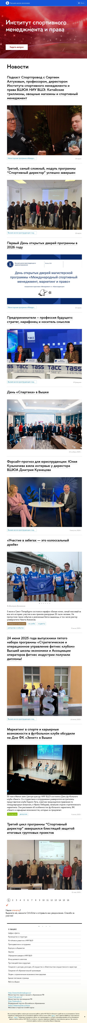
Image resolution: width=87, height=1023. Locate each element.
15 (64, 900)
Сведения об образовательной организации (24, 970)
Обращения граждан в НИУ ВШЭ (20, 955)
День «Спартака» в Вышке (28, 392)
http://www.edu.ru (14, 1001)
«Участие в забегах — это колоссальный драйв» (38, 542)
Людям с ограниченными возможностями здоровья (27, 974)
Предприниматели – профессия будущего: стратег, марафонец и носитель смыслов (40, 319)
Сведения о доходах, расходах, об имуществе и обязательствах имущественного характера (42, 967)
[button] (9, 576)
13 (56, 900)
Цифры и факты (14, 933)
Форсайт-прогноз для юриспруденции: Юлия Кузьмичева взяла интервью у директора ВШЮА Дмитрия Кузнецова (42, 465)
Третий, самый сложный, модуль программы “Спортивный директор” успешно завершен (41, 170)
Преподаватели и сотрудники (19, 944)
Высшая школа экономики (20, 3)
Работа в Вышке (13, 982)
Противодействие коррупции (19, 963)
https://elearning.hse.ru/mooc (19, 1005)
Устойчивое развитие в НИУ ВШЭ (20, 940)
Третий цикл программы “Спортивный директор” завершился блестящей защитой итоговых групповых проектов (40, 828)
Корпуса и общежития (16, 948)
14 (60, 900)
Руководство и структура (17, 937)
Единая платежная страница (18, 978)
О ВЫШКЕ (12, 929)
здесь (53, 1015)
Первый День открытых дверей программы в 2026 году (42, 245)
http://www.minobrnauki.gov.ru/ (19, 993)
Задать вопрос (17, 47)
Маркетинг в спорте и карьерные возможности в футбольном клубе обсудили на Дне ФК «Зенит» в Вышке (41, 733)
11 (48, 900)
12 (52, 900)
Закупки (11, 952)
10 (43, 900)
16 (68, 900)
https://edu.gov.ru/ (15, 997)
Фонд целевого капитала (17, 959)
